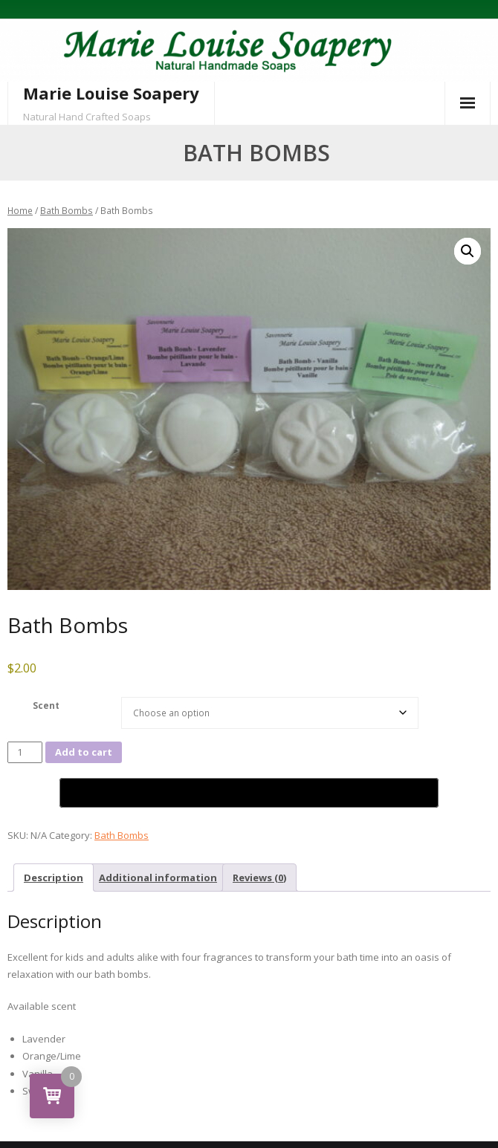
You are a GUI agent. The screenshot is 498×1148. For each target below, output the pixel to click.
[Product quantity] (24, 752)
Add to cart (83, 752)
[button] (467, 251)
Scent (46, 705)
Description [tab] (53, 877)
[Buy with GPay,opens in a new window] (249, 793)
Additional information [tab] (158, 877)
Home (20, 210)
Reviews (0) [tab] (259, 877)
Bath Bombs (66, 210)
